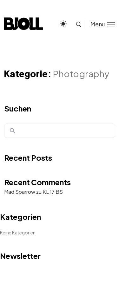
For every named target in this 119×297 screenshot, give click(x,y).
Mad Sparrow (19, 191)
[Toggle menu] (100, 24)
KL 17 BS (53, 191)
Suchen (17, 108)
